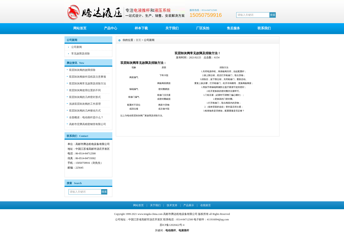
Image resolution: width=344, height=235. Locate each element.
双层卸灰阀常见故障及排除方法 (87, 83)
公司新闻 (76, 47)
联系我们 (264, 28)
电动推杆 (170, 230)
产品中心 (110, 28)
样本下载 (141, 28)
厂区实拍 (202, 28)
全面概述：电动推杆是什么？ (86, 117)
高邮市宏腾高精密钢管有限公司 (87, 124)
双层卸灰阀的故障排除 (82, 69)
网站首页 (79, 28)
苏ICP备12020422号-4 (172, 224)
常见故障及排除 (80, 53)
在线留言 (205, 205)
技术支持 (172, 205)
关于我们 (172, 28)
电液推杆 (184, 230)
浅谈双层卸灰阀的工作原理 (85, 103)
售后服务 (233, 28)
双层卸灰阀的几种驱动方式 (85, 110)
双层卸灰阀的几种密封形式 (85, 97)
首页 (138, 40)
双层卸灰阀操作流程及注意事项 (87, 76)
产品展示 (188, 205)
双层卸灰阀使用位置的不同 (85, 90)
